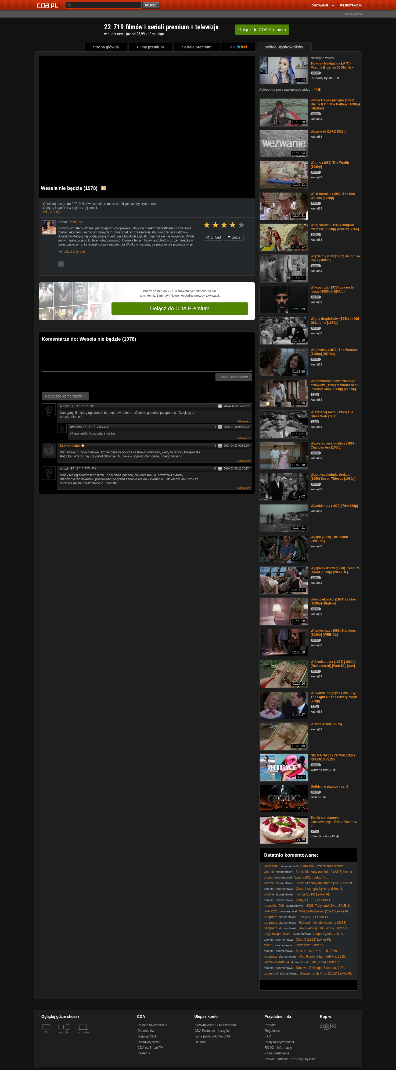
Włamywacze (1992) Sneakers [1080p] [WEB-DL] (333, 633)
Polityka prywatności (279, 1042)
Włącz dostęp (52, 212)
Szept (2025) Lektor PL (310, 877)
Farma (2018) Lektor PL (313, 894)
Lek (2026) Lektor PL (326, 962)
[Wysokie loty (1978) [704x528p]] (283, 517)
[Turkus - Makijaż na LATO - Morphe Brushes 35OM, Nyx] (283, 69)
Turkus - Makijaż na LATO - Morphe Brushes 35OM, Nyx (332, 65)
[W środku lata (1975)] (283, 735)
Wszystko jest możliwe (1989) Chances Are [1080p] (333, 445)
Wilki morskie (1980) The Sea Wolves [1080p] (333, 196)
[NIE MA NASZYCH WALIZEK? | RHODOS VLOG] (283, 767)
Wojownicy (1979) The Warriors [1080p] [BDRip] (334, 352)
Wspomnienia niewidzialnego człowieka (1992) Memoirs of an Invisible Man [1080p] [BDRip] (335, 385)
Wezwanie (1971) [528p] (329, 131)
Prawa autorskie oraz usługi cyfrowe (290, 1059)
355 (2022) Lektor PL (314, 917)
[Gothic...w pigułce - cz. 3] (283, 798)
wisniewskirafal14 (276, 962)
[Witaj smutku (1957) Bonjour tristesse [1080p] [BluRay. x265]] (283, 236)
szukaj (151, 5)
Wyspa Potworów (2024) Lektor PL (324, 911)
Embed (213, 237)
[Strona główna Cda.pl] (48, 5)
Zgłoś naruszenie (277, 1053)
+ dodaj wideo (353, 14)
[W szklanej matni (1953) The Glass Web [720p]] (283, 424)
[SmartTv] (68, 1035)
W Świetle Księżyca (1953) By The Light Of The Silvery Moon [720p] (334, 697)
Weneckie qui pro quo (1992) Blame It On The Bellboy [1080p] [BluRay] (335, 104)
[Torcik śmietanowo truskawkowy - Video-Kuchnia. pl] (283, 829)
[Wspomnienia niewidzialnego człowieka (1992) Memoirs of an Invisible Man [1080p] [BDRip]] (283, 392)
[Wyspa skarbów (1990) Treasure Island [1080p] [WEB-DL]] (283, 579)
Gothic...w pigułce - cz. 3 (329, 786)
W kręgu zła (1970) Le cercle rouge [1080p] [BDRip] (332, 289)
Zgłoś (234, 237)
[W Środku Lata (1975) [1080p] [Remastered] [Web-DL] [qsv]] (283, 673)
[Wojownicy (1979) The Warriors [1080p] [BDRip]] (283, 361)
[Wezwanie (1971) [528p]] (283, 143)
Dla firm (200, 1042)
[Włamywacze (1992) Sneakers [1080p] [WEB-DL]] (283, 642)
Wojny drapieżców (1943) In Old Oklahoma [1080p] (335, 321)
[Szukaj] (104, 5)
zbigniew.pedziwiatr (277, 934)
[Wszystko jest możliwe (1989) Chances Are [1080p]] (283, 455)
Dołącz (262, 29)
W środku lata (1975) (326, 724)
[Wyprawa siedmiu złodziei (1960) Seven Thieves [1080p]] (283, 486)
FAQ (268, 1036)
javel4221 (271, 911)
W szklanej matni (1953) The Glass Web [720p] (332, 414)
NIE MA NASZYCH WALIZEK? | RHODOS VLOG (334, 757)
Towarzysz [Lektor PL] (310, 945)
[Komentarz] (147, 358)
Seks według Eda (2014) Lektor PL (323, 928)
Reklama (144, 1053)
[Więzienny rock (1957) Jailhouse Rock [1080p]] (283, 268)
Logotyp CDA (147, 1036)
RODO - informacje (278, 1048)
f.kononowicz (72, 446)
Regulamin (272, 1031)
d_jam (268, 877)
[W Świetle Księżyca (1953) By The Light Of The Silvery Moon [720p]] (283, 704)
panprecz (270, 917)
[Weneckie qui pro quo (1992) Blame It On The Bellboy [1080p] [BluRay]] (283, 112)
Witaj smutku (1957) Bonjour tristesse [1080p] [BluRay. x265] (335, 227)
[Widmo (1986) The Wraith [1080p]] (283, 174)
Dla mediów (146, 1031)
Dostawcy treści (149, 1042)
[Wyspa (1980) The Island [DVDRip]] (283, 548)
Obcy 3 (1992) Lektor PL (313, 900)
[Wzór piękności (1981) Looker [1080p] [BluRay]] (283, 611)
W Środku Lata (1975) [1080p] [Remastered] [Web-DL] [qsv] (333, 664)
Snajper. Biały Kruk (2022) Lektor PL (326, 973)
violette (269, 872)
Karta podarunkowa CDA (212, 1036)
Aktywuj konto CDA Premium (215, 1025)
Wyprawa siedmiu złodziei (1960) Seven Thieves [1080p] (333, 477)
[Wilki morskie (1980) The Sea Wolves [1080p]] (283, 205)
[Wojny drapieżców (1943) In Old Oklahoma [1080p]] (283, 330)
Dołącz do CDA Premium (179, 308)
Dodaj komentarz (233, 377)
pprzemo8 (271, 973)
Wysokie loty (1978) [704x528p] (334, 506)
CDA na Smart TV (150, 1048)
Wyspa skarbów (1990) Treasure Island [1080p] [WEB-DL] (335, 570)
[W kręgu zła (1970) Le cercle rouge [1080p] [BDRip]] (283, 299)
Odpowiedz (244, 421)
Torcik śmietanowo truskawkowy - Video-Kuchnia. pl (334, 822)
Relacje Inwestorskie (152, 1025)
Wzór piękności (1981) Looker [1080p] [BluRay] (333, 601)
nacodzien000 (274, 906)
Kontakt (270, 1025)
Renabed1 (271, 866)
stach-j (268, 945)
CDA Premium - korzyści (212, 1031)
